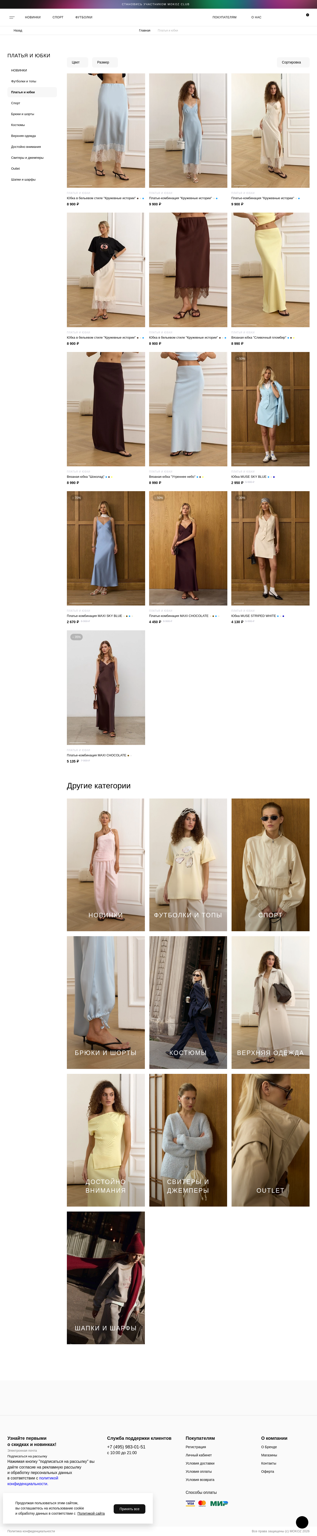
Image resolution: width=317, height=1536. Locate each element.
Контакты (268, 1463)
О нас (256, 17)
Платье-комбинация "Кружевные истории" (183, 198)
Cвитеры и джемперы (27, 158)
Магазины (269, 1455)
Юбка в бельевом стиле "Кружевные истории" (105, 198)
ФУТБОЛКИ (84, 17)
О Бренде (269, 1447)
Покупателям (224, 17)
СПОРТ (58, 17)
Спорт (15, 103)
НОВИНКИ (33, 17)
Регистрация (196, 1447)
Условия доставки (200, 1463)
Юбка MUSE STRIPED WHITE (257, 616)
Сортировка (291, 62)
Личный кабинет (199, 1455)
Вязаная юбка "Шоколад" (89, 477)
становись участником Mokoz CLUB (156, 4)
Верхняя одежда (23, 136)
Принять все (130, 1509)
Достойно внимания (26, 147)
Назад (18, 30)
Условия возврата (200, 1480)
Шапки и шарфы (23, 179)
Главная (144, 30)
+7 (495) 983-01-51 (126, 1446)
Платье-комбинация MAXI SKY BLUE (100, 616)
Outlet (15, 168)
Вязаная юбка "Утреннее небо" (176, 477)
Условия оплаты (199, 1471)
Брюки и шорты (22, 114)
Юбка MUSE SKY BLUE (253, 477)
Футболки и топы (23, 81)
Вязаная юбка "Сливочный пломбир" (262, 337)
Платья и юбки (23, 92)
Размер (103, 62)
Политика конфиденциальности (31, 1531)
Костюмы (18, 125)
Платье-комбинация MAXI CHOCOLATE (184, 616)
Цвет (75, 62)
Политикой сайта (91, 1513)
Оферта (267, 1471)
